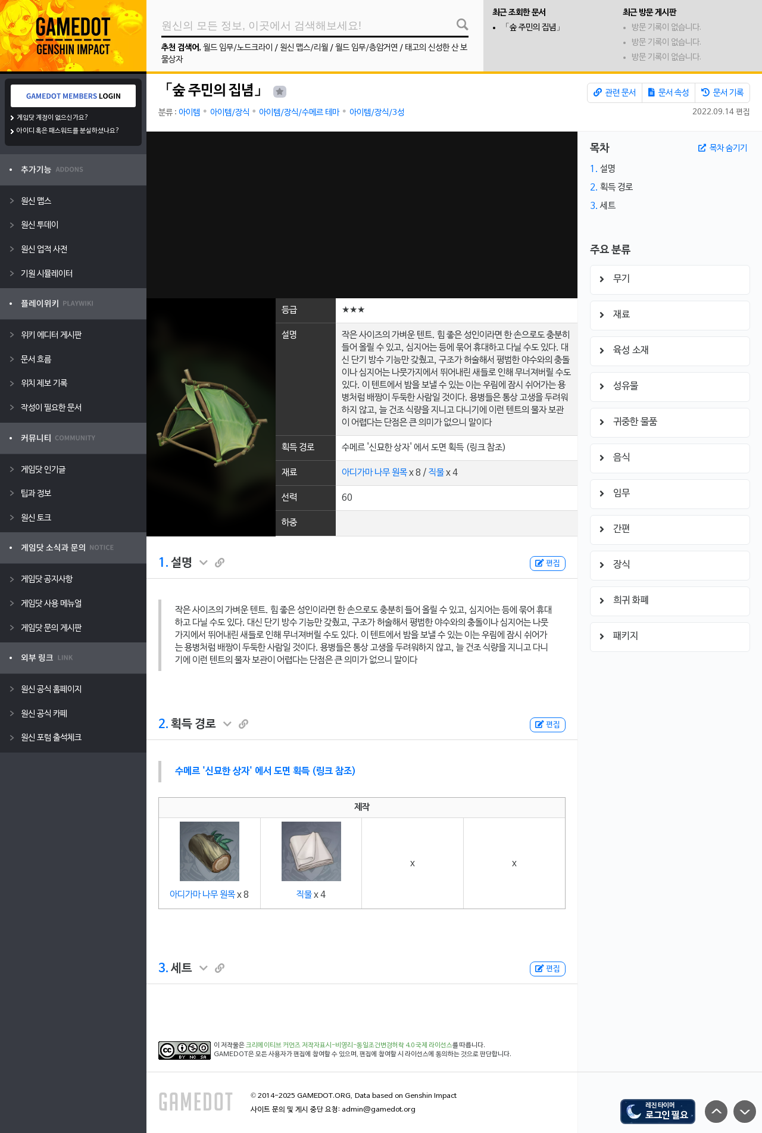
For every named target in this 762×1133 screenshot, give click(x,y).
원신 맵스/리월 (304, 47)
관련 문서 (615, 93)
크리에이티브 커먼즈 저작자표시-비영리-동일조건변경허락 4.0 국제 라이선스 (349, 1045)
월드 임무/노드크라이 (238, 47)
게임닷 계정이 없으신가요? (53, 117)
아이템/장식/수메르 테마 (299, 112)
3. (163, 968)
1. (163, 563)
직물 (436, 472)
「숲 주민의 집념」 (532, 27)
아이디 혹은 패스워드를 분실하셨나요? (68, 131)
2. (163, 724)
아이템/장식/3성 (376, 112)
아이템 (189, 112)
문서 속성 (668, 93)
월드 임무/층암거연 (366, 47)
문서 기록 (722, 93)
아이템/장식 (229, 112)
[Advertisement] (361, 215)
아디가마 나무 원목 (374, 472)
